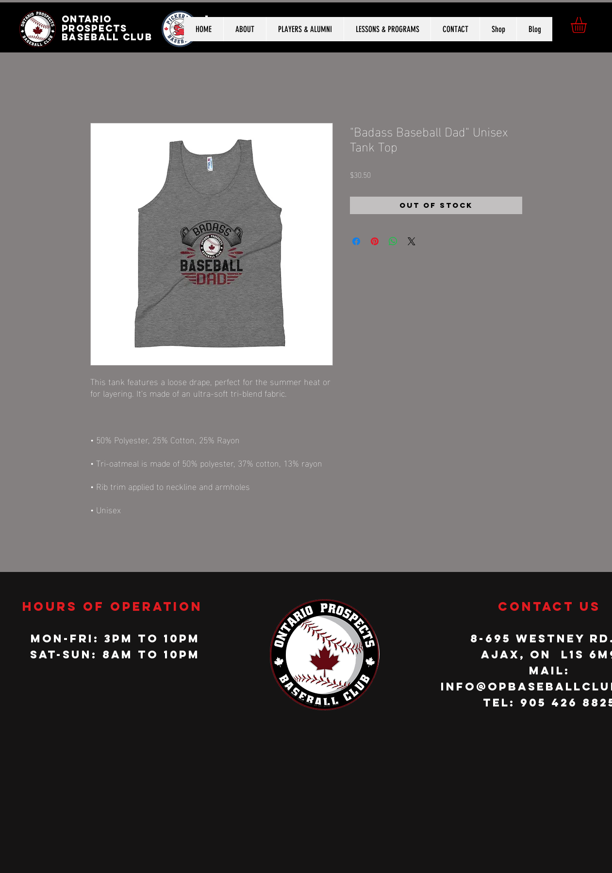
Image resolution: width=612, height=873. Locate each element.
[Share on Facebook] (356, 241)
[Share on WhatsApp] (393, 241)
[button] (588, 25)
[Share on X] (411, 241)
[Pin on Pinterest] (374, 241)
